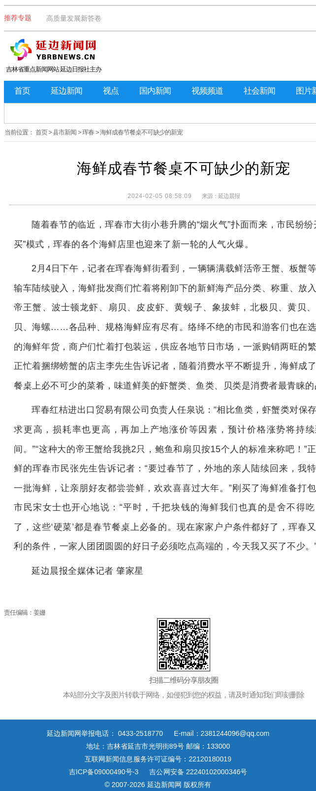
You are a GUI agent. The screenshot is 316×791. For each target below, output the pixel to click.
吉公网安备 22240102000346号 (198, 772)
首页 (22, 91)
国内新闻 (155, 91)
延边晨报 (229, 196)
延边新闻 (66, 91)
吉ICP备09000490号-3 (104, 772)
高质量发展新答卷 (73, 18)
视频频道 (207, 91)
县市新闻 (64, 132)
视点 (111, 91)
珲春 (88, 132)
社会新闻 (259, 91)
